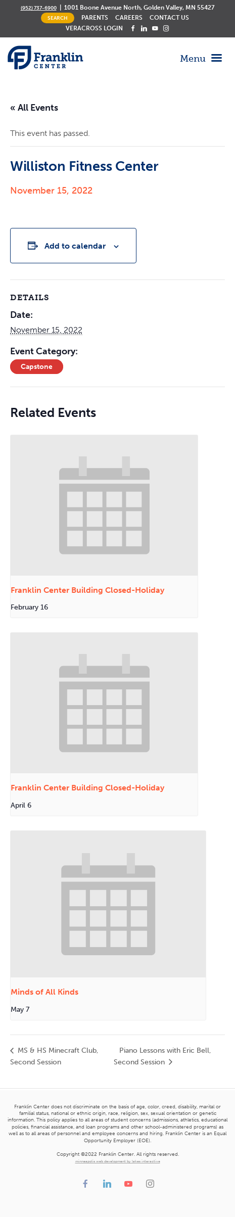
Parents (94, 17)
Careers (129, 17)
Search (58, 18)
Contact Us (169, 17)
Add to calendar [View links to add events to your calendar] (75, 246)
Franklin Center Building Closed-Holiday (87, 590)
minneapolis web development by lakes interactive (117, 1161)
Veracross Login (94, 28)
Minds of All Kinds (44, 992)
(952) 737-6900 (39, 8)
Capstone (37, 366)
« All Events (34, 107)
